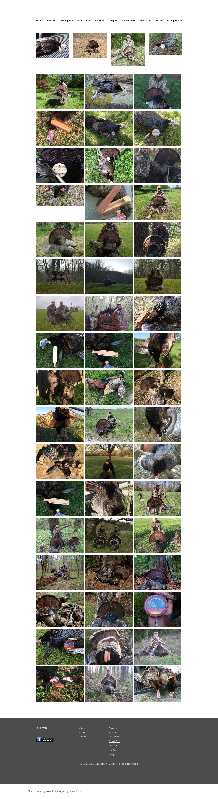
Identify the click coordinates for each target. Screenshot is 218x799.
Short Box (52, 20)
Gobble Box (128, 20)
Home (39, 20)
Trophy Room (174, 20)
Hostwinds (75, 791)
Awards (159, 20)
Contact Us (145, 20)
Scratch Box (83, 20)
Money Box (67, 20)
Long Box (113, 20)
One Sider (99, 20)
